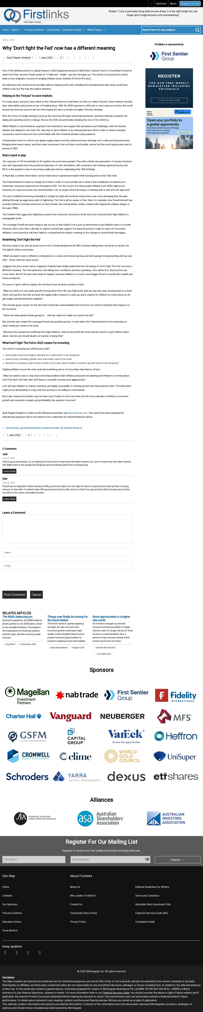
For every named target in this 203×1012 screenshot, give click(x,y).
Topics (17, 29)
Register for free (190, 3)
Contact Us (76, 904)
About (173, 3)
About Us (75, 886)
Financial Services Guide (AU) (151, 913)
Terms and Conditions (147, 895)
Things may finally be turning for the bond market (67, 618)
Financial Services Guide (115, 992)
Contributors (53, 29)
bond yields (12, 427)
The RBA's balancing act (17, 616)
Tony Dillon (10, 644)
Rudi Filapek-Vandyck (19, 57)
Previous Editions (34, 29)
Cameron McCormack (105, 648)
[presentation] (26, 581)
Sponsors (161, 3)
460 (12, 40)
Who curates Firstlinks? (83, 895)
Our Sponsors (10, 904)
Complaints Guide (145, 921)
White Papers (96, 29)
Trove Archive (9, 930)
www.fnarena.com (77, 413)
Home (5, 29)
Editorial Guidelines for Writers (152, 886)
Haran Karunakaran (58, 648)
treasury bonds (50, 427)
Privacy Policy (78, 921)
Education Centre (73, 29)
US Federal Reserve (71, 427)
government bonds (30, 427)
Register (177, 859)
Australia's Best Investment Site (153, 904)
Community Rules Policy (83, 913)
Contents (7, 895)
